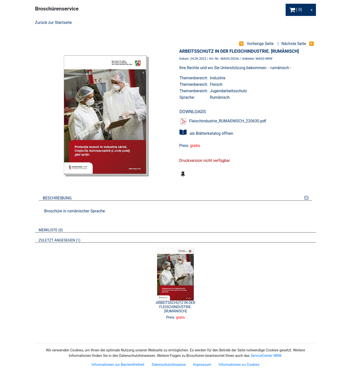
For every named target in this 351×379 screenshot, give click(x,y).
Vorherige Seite (260, 43)
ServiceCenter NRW (266, 356)
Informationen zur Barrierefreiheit (117, 365)
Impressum (202, 365)
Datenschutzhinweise (169, 365)
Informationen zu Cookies (239, 365)
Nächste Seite (293, 43)
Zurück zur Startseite (53, 22)
